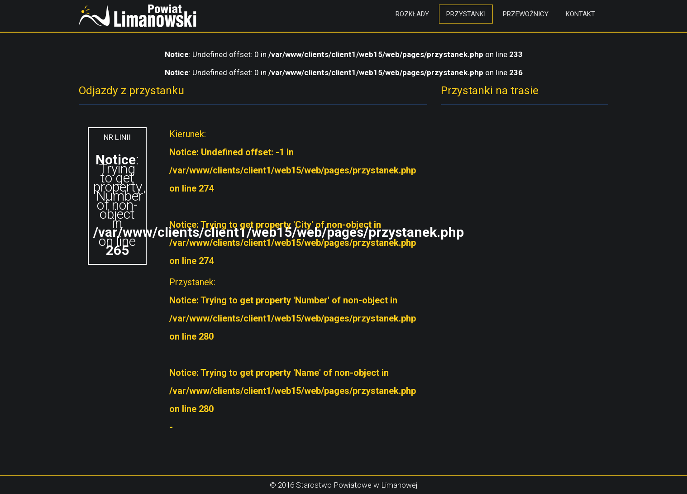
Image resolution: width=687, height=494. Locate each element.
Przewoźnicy (526, 14)
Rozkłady (412, 14)
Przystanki (466, 14)
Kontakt (580, 14)
